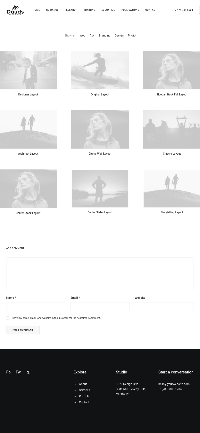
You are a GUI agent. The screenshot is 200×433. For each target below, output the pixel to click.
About (83, 384)
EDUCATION (108, 10)
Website (140, 298)
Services (84, 390)
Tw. (19, 372)
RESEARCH (70, 10)
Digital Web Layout (99, 149)
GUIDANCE (52, 10)
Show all (69, 36)
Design (119, 36)
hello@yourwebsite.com (174, 384)
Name (11, 298)
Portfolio (84, 396)
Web (82, 36)
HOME (35, 10)
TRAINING (89, 10)
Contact (84, 402)
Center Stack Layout (28, 204)
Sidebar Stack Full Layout (172, 94)
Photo (132, 36)
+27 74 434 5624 (183, 10)
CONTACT (150, 10)
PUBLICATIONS (130, 10)
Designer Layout (28, 94)
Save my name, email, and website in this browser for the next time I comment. (56, 318)
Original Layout (100, 94)
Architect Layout (28, 152)
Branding (104, 36)
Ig (27, 372)
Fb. (9, 372)
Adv (92, 36)
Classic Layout (172, 148)
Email (75, 298)
